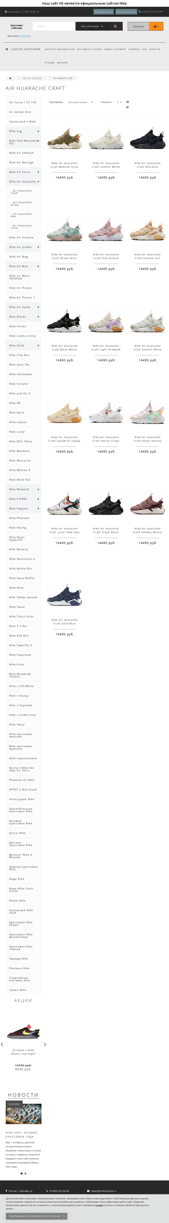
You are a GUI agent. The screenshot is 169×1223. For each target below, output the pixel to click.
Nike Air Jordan (20, 247)
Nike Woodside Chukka (20, 675)
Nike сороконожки (23, 758)
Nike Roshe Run (20, 568)
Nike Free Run (19, 355)
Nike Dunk (16, 345)
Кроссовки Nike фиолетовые (21, 936)
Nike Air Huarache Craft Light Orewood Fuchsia (106, 349)
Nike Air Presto (20, 288)
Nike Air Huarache (22, 181)
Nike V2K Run (19, 635)
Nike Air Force (19, 172)
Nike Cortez (17, 326)
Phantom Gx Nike (22, 780)
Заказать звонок (103, 11)
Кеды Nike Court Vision (21, 890)
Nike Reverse (18, 549)
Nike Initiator (19, 383)
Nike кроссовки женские (21, 735)
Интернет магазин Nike (60, 49)
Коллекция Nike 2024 (21, 911)
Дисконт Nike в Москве (20, 856)
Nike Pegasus (19, 508)
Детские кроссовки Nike (21, 844)
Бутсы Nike (17, 833)
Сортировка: (56, 102)
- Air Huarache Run (21, 215)
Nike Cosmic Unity (22, 335)
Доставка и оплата (90, 49)
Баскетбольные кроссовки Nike (21, 810)
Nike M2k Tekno (21, 441)
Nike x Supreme (20, 705)
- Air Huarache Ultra (21, 226)
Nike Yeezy (17, 724)
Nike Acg (15, 131)
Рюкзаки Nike (19, 968)
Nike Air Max (18, 266)
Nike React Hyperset (17, 538)
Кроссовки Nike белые (21, 923)
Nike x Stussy (19, 695)
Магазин (63, 62)
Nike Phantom (19, 518)
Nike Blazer (17, 316)
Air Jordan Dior (20, 112)
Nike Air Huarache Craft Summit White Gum (148, 349)
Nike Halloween (20, 374)
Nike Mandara (19, 451)
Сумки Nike (17, 990)
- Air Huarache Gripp (21, 203)
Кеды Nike (17, 878)
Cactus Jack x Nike (22, 121)
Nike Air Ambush (21, 152)
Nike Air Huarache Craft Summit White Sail (106, 166)
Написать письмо (126, 11)
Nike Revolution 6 (22, 559)
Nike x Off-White (21, 686)
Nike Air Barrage (21, 162)
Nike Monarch (19, 489)
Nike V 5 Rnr (18, 626)
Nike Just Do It (20, 393)
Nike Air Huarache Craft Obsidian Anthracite (148, 166)
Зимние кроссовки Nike (23, 868)
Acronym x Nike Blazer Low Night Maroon (23, 1054)
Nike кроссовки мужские (21, 747)
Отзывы (50, 62)
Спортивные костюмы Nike (19, 979)
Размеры (135, 49)
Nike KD (15, 403)
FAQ (146, 49)
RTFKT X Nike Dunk (23, 789)
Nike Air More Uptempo (19, 277)
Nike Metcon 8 (19, 470)
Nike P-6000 (18, 498)
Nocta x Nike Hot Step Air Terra (21, 769)
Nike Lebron (18, 422)
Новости (157, 49)
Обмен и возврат (116, 49)
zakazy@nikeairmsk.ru (103, 1191)
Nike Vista (16, 664)
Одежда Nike (18, 958)
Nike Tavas (17, 606)
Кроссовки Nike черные (21, 948)
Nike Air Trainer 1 (22, 297)
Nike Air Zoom (19, 307)
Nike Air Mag (18, 256)
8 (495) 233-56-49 (59, 1191)
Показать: (106, 102)
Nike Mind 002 (20, 479)
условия (99, 1205)
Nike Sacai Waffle (22, 578)
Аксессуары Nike (21, 799)
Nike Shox (16, 587)
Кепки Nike (17, 900)
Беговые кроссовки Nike (21, 822)
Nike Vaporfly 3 (20, 645)
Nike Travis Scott (21, 616)
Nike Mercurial (20, 460)
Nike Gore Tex (19, 364)
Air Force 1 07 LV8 (23, 102)
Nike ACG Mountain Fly (23, 142)
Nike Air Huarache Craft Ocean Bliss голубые (65, 258)
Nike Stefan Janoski (23, 597)
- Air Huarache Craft (21, 192)
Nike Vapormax (20, 654)
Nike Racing (17, 527)
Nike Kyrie (16, 412)
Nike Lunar (17, 431)
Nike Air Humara (21, 237)
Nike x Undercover (22, 714)
